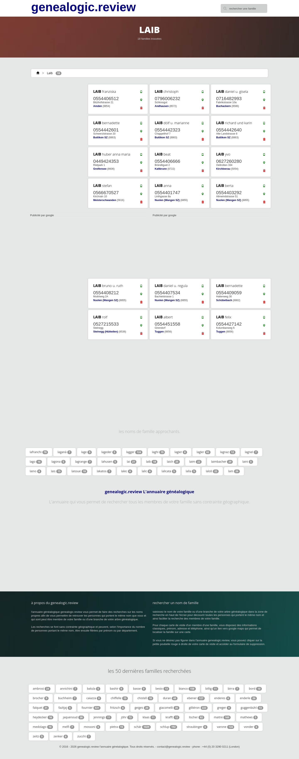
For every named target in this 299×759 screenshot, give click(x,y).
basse (139, 689)
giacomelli (169, 708)
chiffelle (119, 698)
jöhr (127, 717)
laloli (212, 471)
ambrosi (41, 689)
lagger (134, 452)
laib (151, 462)
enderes (222, 698)
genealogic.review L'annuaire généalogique (149, 491)
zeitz (38, 736)
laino (35, 471)
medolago (43, 727)
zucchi (84, 736)
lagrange (83, 462)
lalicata (169, 471)
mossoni (92, 727)
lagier (180, 452)
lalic (147, 471)
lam (234, 471)
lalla (191, 471)
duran (170, 698)
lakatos (104, 471)
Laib (50, 73)
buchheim (67, 698)
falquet (41, 708)
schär (142, 727)
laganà (65, 452)
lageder (108, 452)
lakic (126, 471)
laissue (79, 471)
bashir (116, 689)
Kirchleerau (223, 168)
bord (255, 689)
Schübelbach (224, 300)
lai (131, 462)
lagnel (251, 452)
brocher (41, 698)
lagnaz (227, 452)
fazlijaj (65, 708)
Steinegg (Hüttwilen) (105, 331)
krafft (172, 717)
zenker (61, 736)
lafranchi (39, 452)
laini (247, 462)
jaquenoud (73, 717)
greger (224, 708)
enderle (248, 698)
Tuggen (159, 331)
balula (93, 689)
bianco (187, 689)
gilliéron (198, 708)
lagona (58, 462)
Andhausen (162, 106)
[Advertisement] (56, 145)
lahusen (109, 462)
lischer (196, 717)
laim (195, 462)
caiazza (93, 698)
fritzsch (117, 708)
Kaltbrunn (161, 168)
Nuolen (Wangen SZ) (167, 200)
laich (173, 462)
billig (211, 689)
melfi (68, 727)
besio (162, 689)
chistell (145, 698)
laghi (158, 452)
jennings (103, 717)
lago (36, 462)
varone (225, 727)
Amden (97, 106)
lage (86, 452)
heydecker (43, 717)
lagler (204, 452)
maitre (222, 717)
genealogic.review (83, 7)
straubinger (197, 727)
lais (56, 471)
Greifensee (100, 168)
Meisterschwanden (104, 200)
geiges (142, 708)
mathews (249, 717)
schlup (168, 727)
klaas (149, 717)
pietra (117, 727)
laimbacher (222, 462)
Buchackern (223, 106)
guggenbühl (252, 708)
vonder (251, 727)
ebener (196, 698)
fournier (91, 708)
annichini (68, 689)
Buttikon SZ (100, 137)
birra (233, 689)
